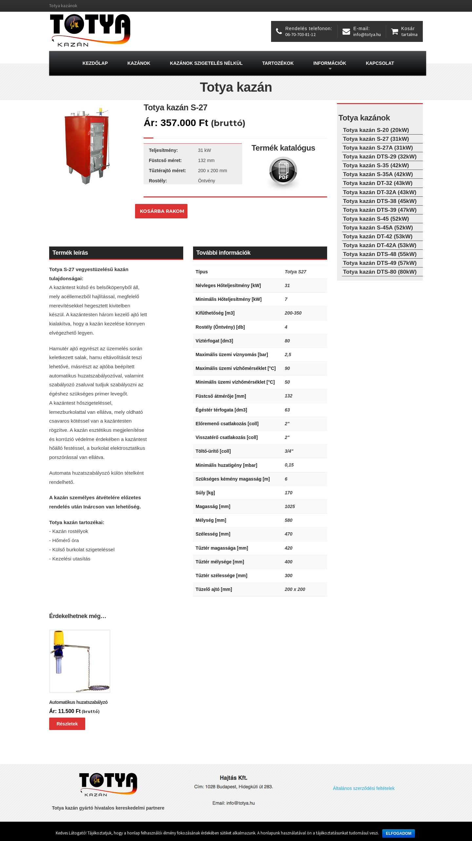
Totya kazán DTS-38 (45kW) (380, 201)
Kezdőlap (95, 63)
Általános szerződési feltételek (364, 788)
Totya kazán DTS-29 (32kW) (380, 156)
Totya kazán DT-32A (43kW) (380, 192)
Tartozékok (278, 63)
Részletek (67, 723)
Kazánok (139, 63)
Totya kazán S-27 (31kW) (376, 139)
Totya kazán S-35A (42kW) (378, 174)
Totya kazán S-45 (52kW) (376, 218)
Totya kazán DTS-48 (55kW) (380, 254)
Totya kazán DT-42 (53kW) (378, 236)
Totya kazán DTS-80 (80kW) (380, 271)
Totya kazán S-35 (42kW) (376, 165)
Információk (329, 63)
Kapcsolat (380, 63)
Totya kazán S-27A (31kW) (378, 147)
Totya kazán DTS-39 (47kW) (380, 210)
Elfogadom (398, 833)
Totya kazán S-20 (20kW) (376, 130)
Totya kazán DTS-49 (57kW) (380, 263)
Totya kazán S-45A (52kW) (378, 227)
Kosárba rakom (162, 211)
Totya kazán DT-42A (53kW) (380, 245)
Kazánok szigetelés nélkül (206, 63)
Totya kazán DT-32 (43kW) (378, 183)
